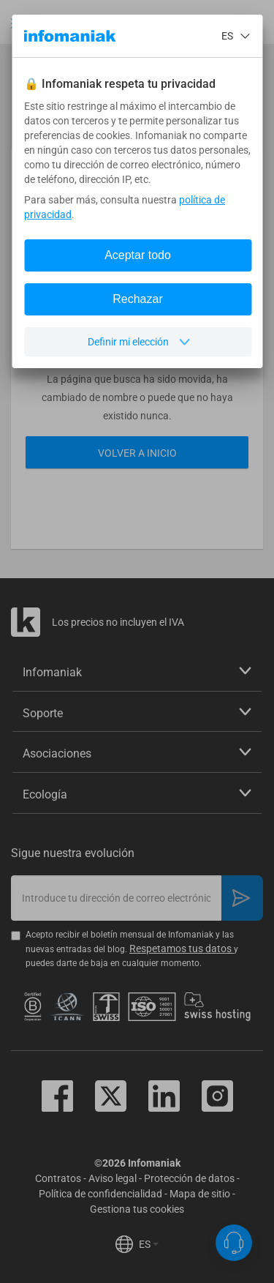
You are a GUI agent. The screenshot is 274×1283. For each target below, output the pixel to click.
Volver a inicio (137, 453)
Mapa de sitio (200, 1194)
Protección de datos (189, 1178)
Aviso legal (112, 1178)
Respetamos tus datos (181, 948)
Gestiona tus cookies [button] (137, 1209)
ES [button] (149, 1244)
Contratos (58, 1178)
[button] (18, 23)
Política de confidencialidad (100, 1194)
